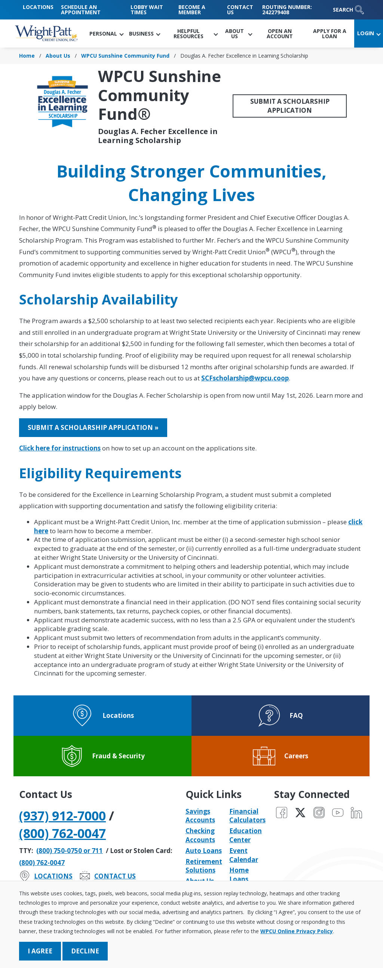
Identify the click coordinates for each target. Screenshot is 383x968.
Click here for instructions (60, 448)
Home (27, 55)
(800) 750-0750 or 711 (69, 850)
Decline (85, 951)
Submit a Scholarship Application (290, 106)
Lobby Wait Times (147, 9)
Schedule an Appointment (81, 9)
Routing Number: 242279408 (287, 9)
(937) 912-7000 (62, 815)
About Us (58, 55)
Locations (38, 6)
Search (348, 9)
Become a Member (191, 9)
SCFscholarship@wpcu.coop (245, 378)
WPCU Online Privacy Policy (296, 931)
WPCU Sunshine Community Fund (125, 55)
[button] (106, 33)
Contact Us (240, 9)
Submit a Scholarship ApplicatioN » (93, 427)
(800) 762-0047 (62, 833)
